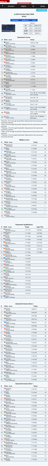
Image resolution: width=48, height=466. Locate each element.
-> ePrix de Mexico (41, 10)
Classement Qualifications (24, 225)
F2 (33, 6)
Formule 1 (11, 6)
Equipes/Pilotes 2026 (24, 3)
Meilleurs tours (24, 140)
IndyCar (23, 6)
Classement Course (23, 37)
